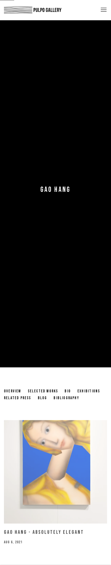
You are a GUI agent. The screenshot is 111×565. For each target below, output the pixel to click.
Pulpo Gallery (33, 10)
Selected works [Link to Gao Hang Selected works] (43, 391)
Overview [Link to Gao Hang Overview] (12, 391)
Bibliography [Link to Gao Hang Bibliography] (66, 398)
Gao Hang (55, 189)
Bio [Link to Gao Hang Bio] (68, 391)
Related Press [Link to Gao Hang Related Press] (17, 398)
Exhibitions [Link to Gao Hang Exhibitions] (88, 391)
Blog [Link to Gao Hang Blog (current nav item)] (42, 398)
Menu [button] (103, 10)
